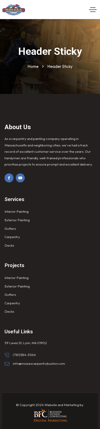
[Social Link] (9, 177)
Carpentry (12, 237)
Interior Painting (17, 211)
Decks (9, 245)
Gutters (10, 228)
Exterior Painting (17, 220)
